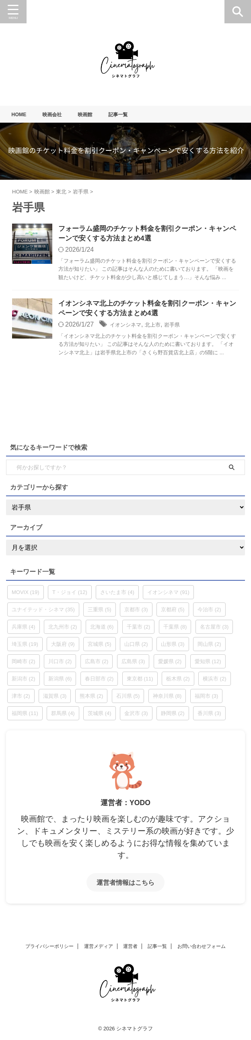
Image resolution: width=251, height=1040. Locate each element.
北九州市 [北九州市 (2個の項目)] (62, 629)
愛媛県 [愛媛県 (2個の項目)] (170, 664)
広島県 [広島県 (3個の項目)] (133, 664)
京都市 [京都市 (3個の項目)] (136, 612)
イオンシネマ (129, 326)
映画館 (93, 114)
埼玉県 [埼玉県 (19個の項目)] (25, 646)
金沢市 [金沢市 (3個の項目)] (136, 716)
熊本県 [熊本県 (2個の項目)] (91, 698)
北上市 (161, 326)
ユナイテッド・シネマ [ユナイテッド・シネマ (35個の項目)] (43, 612)
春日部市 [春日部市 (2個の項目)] (99, 681)
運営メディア (98, 946)
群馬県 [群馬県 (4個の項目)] (63, 716)
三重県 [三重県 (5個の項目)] (99, 612)
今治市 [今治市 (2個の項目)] (209, 612)
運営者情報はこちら (125, 885)
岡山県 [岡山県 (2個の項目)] (209, 646)
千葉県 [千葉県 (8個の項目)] (175, 629)
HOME (21, 114)
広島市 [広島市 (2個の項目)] (97, 664)
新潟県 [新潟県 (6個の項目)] (60, 681)
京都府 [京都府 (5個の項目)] (173, 612)
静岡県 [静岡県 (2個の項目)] (173, 716)
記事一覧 (129, 114)
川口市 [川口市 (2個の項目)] (60, 664)
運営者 (130, 946)
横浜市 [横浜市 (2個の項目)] (214, 681)
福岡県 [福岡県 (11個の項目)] (25, 716)
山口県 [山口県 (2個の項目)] (136, 646)
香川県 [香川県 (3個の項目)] (209, 716)
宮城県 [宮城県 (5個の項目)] (99, 646)
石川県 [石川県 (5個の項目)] (128, 698)
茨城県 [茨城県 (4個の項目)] (99, 716)
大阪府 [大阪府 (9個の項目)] (63, 646)
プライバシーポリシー (49, 946)
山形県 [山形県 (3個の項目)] (173, 646)
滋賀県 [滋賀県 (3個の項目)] (55, 698)
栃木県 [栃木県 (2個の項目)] (178, 681)
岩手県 (184, 326)
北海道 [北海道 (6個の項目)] (102, 629)
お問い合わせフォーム (201, 946)
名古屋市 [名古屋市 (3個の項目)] (214, 629)
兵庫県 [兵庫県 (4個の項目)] (23, 629)
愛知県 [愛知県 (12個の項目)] (208, 664)
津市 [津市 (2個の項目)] (21, 698)
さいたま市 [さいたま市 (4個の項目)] (117, 595)
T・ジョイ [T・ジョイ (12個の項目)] (69, 595)
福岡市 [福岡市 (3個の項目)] (206, 698)
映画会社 (57, 114)
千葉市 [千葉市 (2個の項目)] (138, 629)
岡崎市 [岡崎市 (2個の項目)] (23, 664)
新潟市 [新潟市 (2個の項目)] (23, 681)
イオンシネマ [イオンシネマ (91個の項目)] (168, 595)
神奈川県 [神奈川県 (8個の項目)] (167, 698)
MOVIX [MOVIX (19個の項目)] (25, 595)
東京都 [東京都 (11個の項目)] (140, 681)
